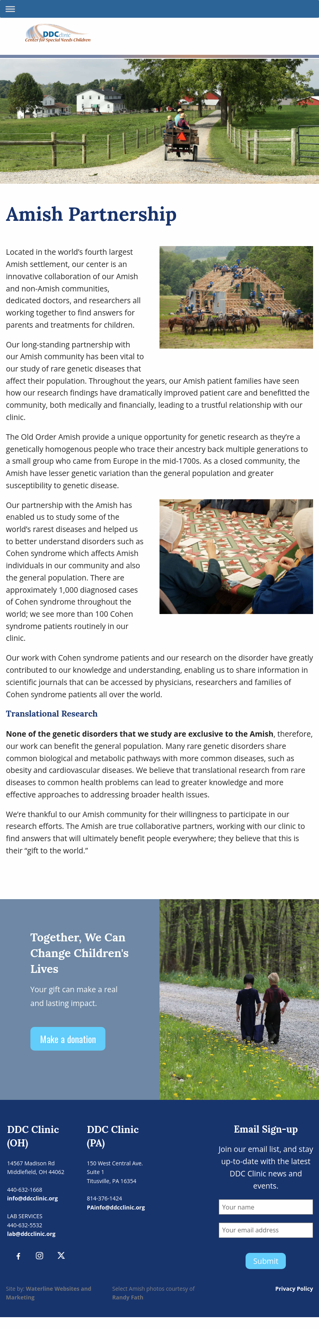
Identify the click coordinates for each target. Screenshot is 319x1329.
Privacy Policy (294, 1288)
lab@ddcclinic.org (31, 1234)
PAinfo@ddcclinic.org (116, 1207)
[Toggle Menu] (10, 8)
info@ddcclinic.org (32, 1198)
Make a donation (68, 1039)
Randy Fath (127, 1297)
